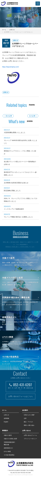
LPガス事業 (20, 337)
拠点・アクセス (28, 422)
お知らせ (12, 29)
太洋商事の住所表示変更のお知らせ (16, 183)
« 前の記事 (8, 116)
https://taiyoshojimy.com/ (10, 67)
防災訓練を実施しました (12, 190)
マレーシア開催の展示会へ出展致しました (18, 217)
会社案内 (25, 410)
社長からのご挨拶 (29, 415)
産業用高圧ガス (20, 317)
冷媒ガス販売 (20, 258)
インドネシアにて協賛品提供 (14, 209)
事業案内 (5, 430)
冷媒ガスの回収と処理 (20, 278)
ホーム (4, 29)
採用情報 (6, 418)
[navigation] (38, 3)
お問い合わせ (26, 430)
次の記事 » (33, 116)
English (6, 422)
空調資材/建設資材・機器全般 (20, 297)
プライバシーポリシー (30, 438)
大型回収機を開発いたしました (14, 132)
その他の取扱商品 (20, 357)
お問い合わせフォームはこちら (20, 390)
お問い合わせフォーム (30, 435)
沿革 (25, 418)
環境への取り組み (29, 425)
